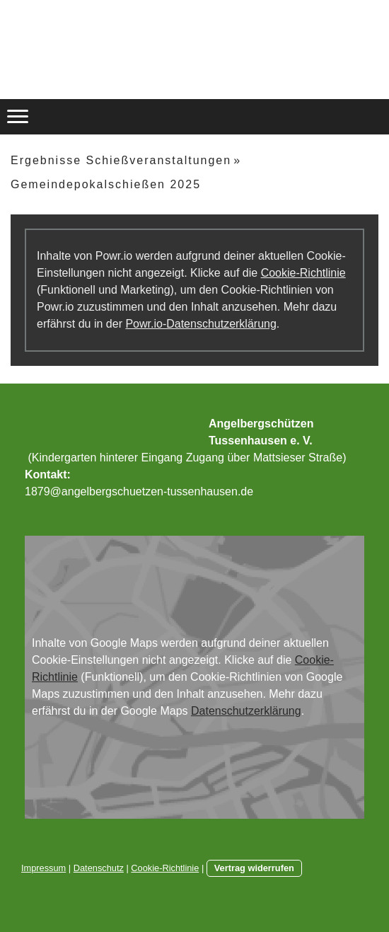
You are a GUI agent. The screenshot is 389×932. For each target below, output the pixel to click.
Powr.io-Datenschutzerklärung (200, 324)
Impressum (43, 868)
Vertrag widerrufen (254, 868)
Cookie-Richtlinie (303, 273)
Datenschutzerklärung (246, 711)
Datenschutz (99, 868)
